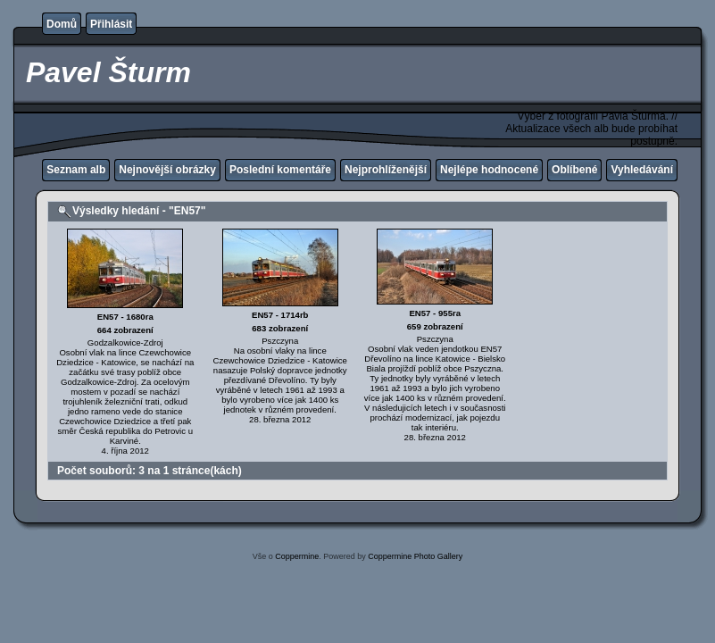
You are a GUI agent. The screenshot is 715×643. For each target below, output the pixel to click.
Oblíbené (574, 169)
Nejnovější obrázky (167, 169)
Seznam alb (75, 169)
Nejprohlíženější (386, 169)
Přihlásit (111, 24)
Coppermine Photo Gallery (415, 556)
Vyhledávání (642, 169)
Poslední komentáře (280, 169)
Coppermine (297, 556)
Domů (61, 24)
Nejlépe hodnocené (489, 169)
